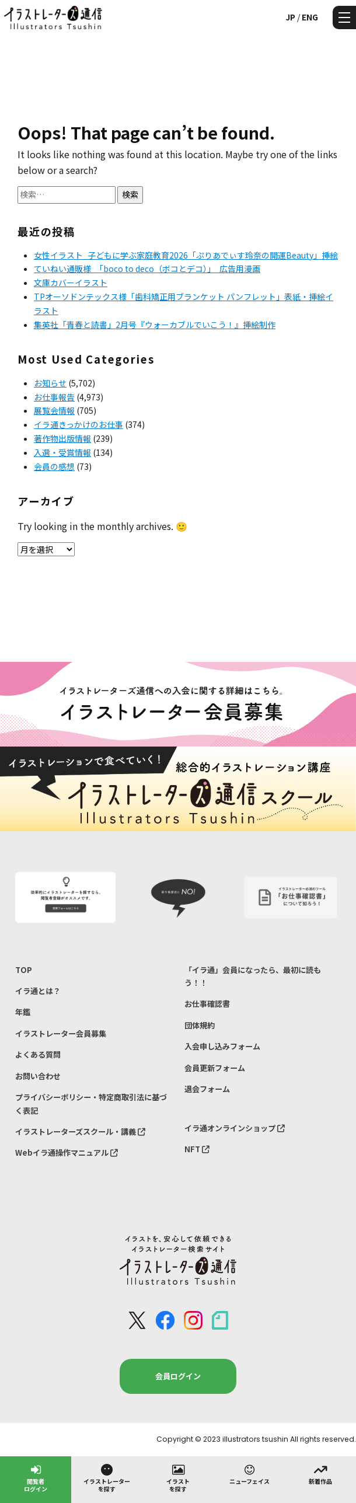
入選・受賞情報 (62, 452)
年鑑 (22, 1011)
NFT (197, 1149)
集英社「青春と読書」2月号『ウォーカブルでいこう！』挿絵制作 (154, 324)
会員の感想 (54, 466)
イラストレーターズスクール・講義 (80, 1131)
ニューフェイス (249, 1473)
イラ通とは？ (38, 990)
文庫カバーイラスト (70, 282)
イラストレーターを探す (106, 1477)
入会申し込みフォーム (222, 1046)
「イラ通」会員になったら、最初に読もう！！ (252, 976)
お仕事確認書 (207, 1003)
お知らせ (50, 383)
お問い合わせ (38, 1076)
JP (290, 17)
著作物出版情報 (62, 438)
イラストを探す (178, 1477)
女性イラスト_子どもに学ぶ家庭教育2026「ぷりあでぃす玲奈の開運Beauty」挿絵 (186, 255)
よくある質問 (38, 1054)
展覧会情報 (54, 410)
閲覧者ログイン (35, 1477)
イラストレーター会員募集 (60, 1033)
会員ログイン (178, 1376)
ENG (310, 17)
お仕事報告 (54, 397)
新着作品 (320, 1473)
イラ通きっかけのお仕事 (78, 424)
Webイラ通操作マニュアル (66, 1152)
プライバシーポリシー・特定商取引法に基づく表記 (91, 1103)
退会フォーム (207, 1088)
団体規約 (199, 1025)
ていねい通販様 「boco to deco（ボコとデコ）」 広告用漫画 (147, 268)
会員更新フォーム (214, 1067)
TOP (23, 969)
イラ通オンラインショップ (234, 1128)
